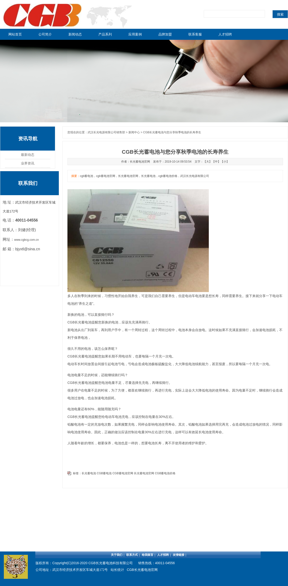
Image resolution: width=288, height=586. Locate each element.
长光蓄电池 (83, 322)
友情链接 (178, 555)
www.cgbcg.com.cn (26, 239)
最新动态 (27, 155)
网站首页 (15, 34)
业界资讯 (27, 163)
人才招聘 (225, 34)
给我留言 (147, 555)
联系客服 (195, 34)
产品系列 (105, 34)
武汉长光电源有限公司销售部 (106, 132)
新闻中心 (134, 132)
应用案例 (135, 34)
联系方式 (132, 555)
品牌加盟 (165, 34)
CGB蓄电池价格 (165, 473)
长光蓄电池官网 (144, 473)
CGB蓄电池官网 (123, 473)
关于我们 (116, 555)
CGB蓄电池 (104, 473)
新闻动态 (75, 34)
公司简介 (45, 34)
